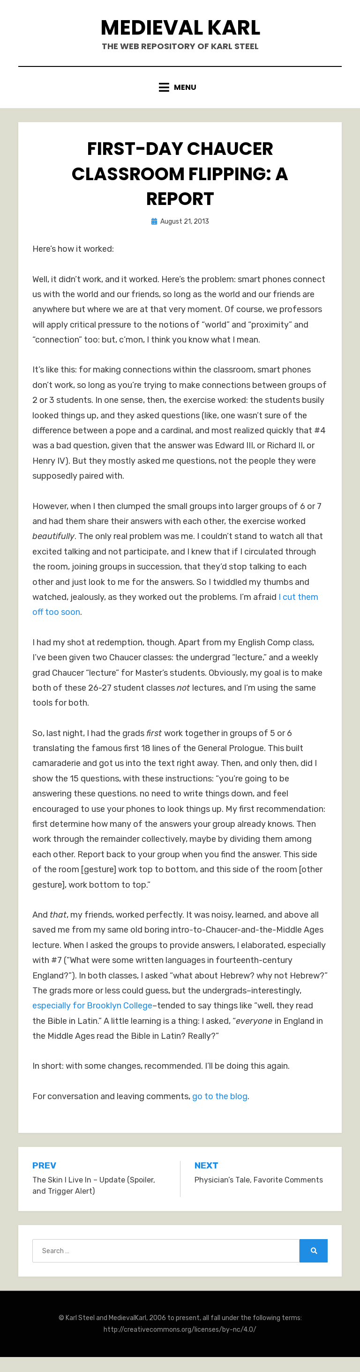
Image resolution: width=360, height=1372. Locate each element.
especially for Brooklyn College (92, 1005)
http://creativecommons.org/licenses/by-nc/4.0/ (180, 1330)
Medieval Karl (180, 27)
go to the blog (220, 1096)
